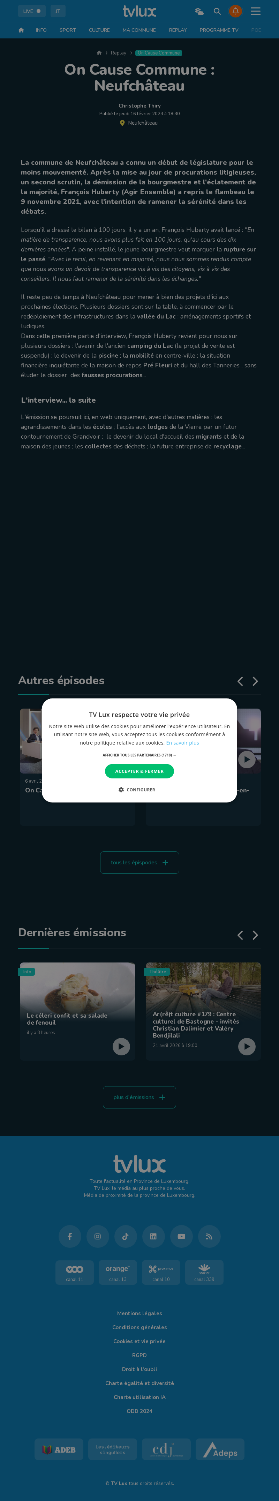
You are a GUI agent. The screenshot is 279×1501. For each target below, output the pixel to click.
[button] (139, 755)
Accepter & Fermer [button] (139, 771)
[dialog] (139, 750)
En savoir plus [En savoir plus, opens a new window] (182, 742)
